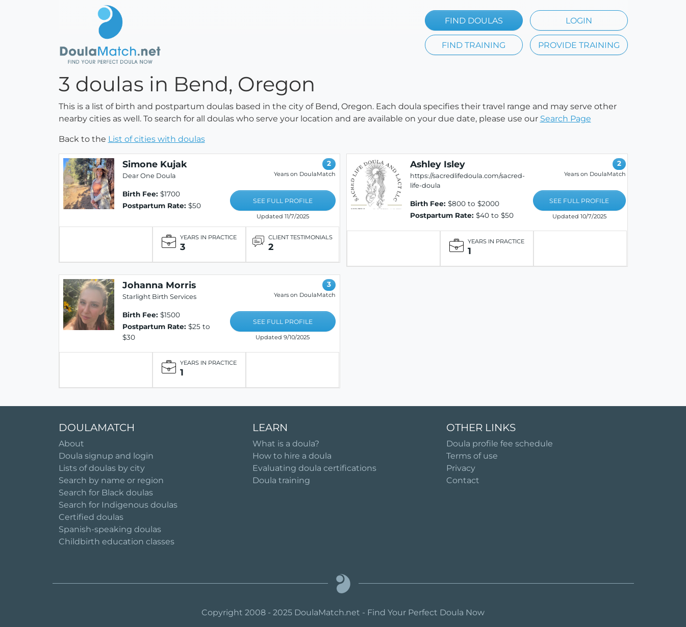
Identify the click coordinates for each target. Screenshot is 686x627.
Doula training (281, 480)
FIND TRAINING (473, 45)
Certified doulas (91, 517)
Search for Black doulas (106, 492)
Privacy (460, 468)
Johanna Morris (159, 285)
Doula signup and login (106, 456)
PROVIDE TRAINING (579, 45)
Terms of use (472, 456)
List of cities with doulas (156, 139)
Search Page (565, 118)
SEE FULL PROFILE (283, 201)
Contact (462, 480)
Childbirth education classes (116, 541)
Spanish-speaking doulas (110, 529)
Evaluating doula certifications (314, 468)
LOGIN (579, 21)
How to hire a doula (292, 456)
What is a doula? (285, 443)
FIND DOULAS (474, 21)
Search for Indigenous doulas (118, 505)
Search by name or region (111, 480)
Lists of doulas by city (102, 468)
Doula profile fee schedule (499, 443)
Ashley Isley (437, 164)
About (71, 443)
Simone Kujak (154, 164)
